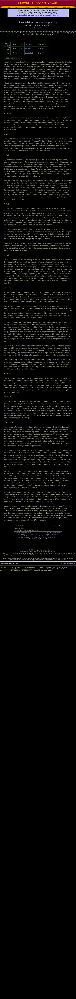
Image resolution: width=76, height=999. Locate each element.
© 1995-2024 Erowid (68, 563)
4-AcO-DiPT (29, 53)
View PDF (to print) (24, 535)
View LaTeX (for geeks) (38, 535)
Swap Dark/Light (53, 535)
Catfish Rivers (39, 28)
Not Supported (56, 532)
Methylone (28, 44)
